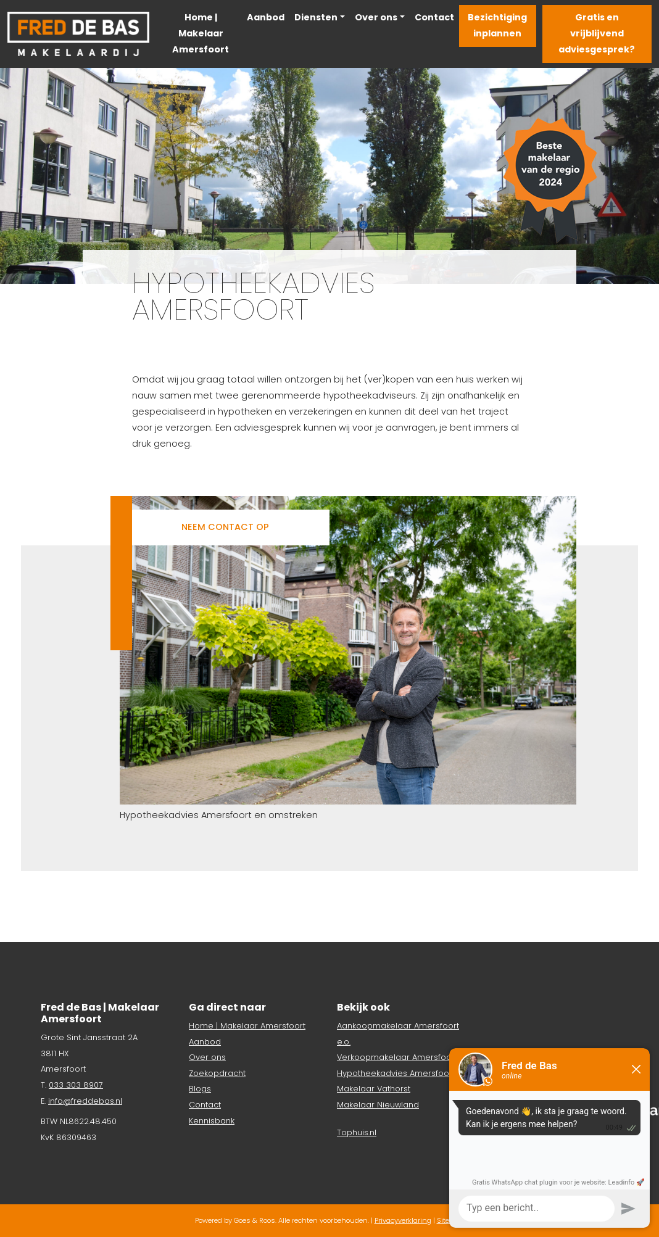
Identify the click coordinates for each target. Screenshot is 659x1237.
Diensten (316, 17)
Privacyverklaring (403, 1220)
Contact (434, 17)
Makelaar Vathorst (373, 1088)
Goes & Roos (254, 1220)
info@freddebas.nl (85, 1101)
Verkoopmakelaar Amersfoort (397, 1057)
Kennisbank (211, 1120)
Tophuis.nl (356, 1132)
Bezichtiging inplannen (497, 25)
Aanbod (265, 17)
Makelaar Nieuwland (378, 1104)
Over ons (376, 17)
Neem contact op (225, 527)
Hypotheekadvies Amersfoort (396, 1073)
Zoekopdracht (217, 1073)
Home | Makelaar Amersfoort (200, 33)
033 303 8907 (76, 1085)
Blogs (200, 1088)
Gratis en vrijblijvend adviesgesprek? (596, 33)
